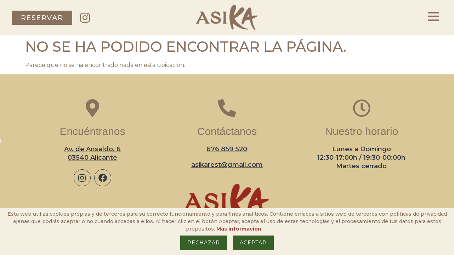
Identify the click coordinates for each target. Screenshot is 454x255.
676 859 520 (226, 149)
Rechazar (203, 242)
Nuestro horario (361, 131)
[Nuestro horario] (361, 108)
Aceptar (253, 242)
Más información (238, 229)
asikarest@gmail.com (227, 165)
